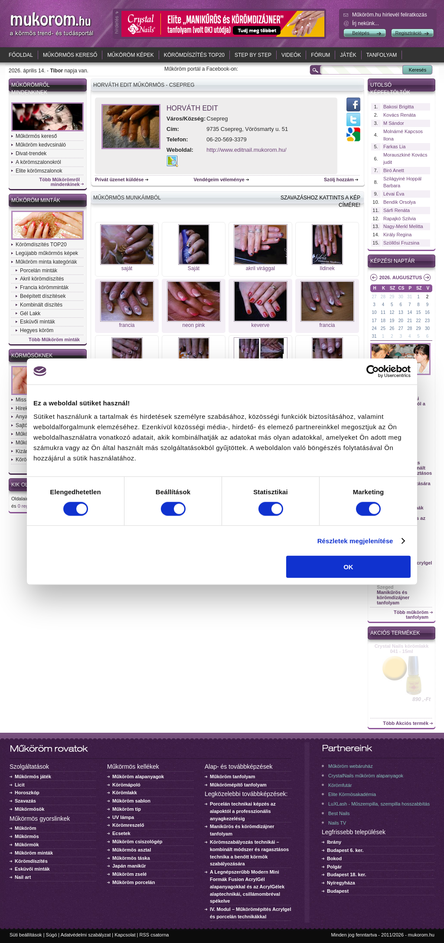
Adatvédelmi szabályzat (86, 934)
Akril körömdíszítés (42, 279)
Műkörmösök (29, 809)
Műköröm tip (126, 809)
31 (409, 296)
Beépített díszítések (42, 296)
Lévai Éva (393, 193)
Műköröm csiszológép (137, 841)
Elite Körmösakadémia (352, 794)
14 (409, 312)
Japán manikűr (129, 865)
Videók (291, 55)
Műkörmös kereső (70, 55)
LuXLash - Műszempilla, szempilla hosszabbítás (379, 803)
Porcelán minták (38, 271)
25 (383, 328)
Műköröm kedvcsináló (41, 145)
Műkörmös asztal (131, 849)
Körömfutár (340, 785)
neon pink (193, 325)
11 (383, 312)
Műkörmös (27, 836)
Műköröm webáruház (350, 766)
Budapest (338, 891)
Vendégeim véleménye (219, 179)
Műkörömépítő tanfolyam (238, 784)
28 (383, 296)
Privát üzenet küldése (119, 179)
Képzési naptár (392, 261)
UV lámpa (123, 817)
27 (374, 296)
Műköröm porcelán (133, 882)
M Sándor (393, 123)
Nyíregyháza (341, 882)
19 (391, 320)
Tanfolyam (381, 55)
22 (418, 320)
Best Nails (339, 813)
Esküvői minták (37, 322)
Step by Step (253, 55)
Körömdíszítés (31, 861)
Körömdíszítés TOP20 (194, 55)
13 (400, 312)
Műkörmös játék (33, 776)
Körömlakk (124, 792)
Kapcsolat (124, 934)
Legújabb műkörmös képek (47, 253)
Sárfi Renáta (396, 210)
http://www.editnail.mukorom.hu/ (246, 150)
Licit (20, 784)
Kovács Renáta (399, 114)
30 (400, 296)
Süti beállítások (26, 934)
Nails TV (337, 823)
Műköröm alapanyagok (138, 776)
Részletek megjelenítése (355, 540)
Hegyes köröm (36, 330)
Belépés (360, 33)
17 (374, 320)
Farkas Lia (394, 146)
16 (427, 312)
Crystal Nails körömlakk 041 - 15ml (402, 648)
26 (391, 328)
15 (418, 312)
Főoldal (21, 55)
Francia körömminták (44, 287)
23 (427, 320)
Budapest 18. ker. (346, 874)
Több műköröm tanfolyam (411, 615)
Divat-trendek (31, 153)
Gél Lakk (30, 313)
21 (409, 320)
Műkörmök (27, 844)
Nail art (23, 877)
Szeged (385, 587)
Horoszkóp (27, 792)
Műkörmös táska (131, 858)
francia (126, 325)
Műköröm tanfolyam (232, 776)
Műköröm (25, 828)
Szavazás (25, 800)
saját (126, 268)
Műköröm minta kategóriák (46, 262)
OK (348, 567)
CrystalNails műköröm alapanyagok (365, 775)
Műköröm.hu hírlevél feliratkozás (389, 15)
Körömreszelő (128, 825)
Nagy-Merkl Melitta (403, 226)
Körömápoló (126, 784)
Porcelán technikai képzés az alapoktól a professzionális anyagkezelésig (243, 811)
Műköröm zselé (129, 874)
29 (391, 296)
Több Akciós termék (405, 723)
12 (391, 312)
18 (383, 320)
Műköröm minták (35, 200)
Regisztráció (408, 33)
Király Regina (397, 234)
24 (374, 328)
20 (400, 320)
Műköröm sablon (131, 800)
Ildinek (327, 268)
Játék (348, 55)
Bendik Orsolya (399, 202)
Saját (193, 268)
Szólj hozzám (339, 179)
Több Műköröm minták (54, 339)
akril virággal (260, 268)
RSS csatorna (154, 934)
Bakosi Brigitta (398, 106)
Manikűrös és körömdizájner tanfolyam (393, 597)
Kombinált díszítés (41, 305)
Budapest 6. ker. (345, 850)
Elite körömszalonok (39, 171)
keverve (260, 325)
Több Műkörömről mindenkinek (59, 182)
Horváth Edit (192, 108)
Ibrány (334, 842)
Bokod (334, 858)
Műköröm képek (130, 55)
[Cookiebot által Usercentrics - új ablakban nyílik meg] (373, 371)
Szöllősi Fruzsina (401, 242)
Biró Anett (393, 170)
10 (374, 312)
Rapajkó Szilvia (399, 218)
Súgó (51, 934)
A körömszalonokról (38, 162)
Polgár (334, 866)
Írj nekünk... (365, 23)
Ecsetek (121, 833)
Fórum (320, 55)
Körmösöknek (31, 355)
